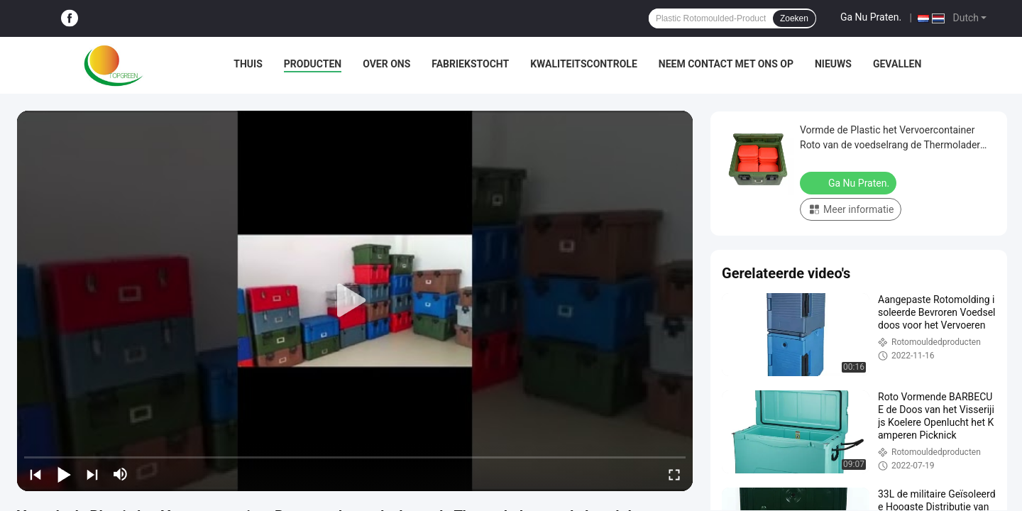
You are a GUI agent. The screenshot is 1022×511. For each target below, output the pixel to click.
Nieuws (833, 64)
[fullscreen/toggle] (674, 474)
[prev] (35, 474)
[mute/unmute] (120, 474)
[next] (92, 474)
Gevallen (897, 64)
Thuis (248, 64)
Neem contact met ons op (726, 64)
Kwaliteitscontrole (583, 64)
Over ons (386, 64)
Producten (312, 64)
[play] (355, 301)
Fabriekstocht (470, 64)
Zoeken (794, 18)
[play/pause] (64, 474)
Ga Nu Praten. (870, 17)
